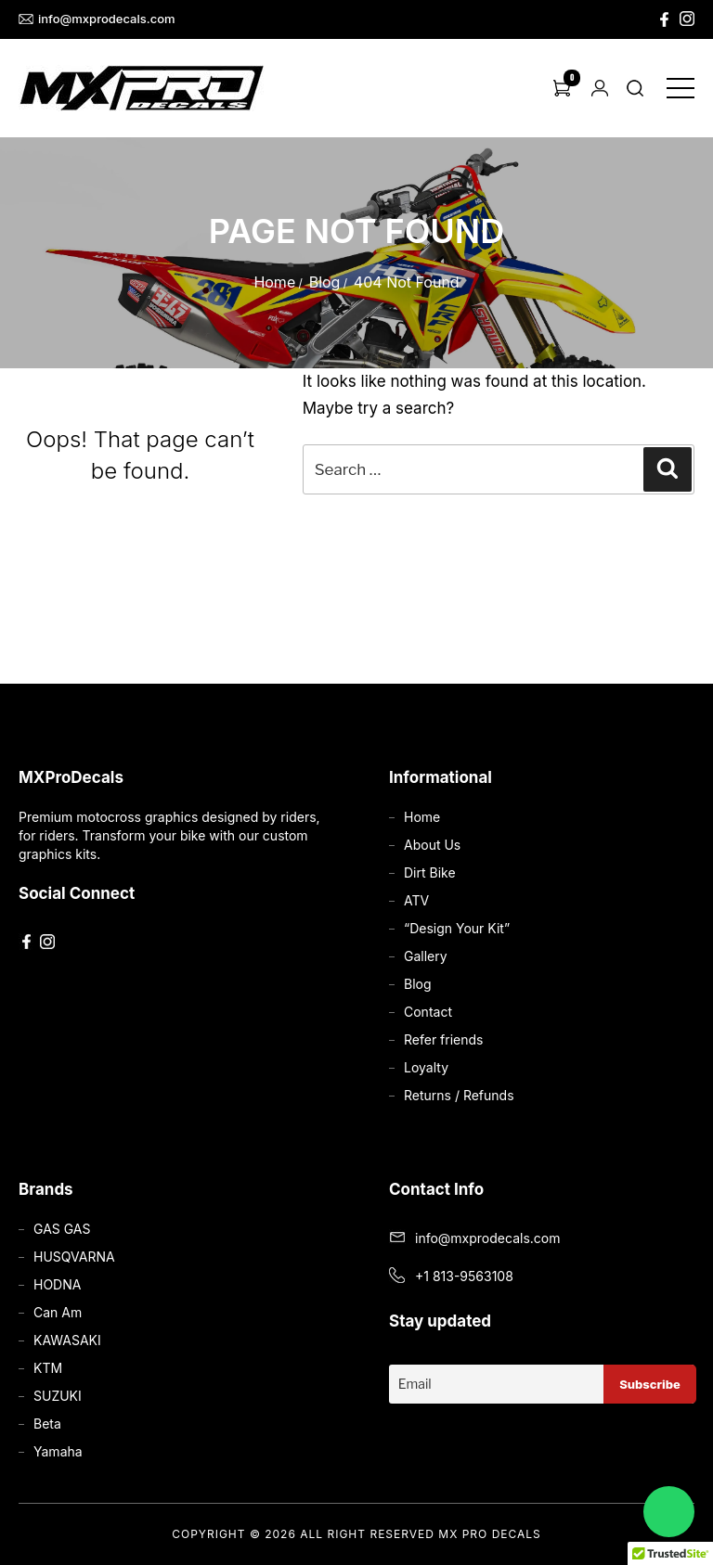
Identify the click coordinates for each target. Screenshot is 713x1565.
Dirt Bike (430, 872)
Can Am (57, 1312)
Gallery (425, 956)
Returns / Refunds (459, 1095)
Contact (428, 1012)
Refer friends (443, 1039)
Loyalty (426, 1067)
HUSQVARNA (74, 1256)
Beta (47, 1423)
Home (274, 282)
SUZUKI (57, 1396)
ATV (416, 900)
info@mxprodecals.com (97, 19)
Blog (325, 282)
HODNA (57, 1284)
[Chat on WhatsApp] (668, 1511)
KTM (47, 1368)
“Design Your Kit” (457, 928)
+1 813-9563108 (464, 1276)
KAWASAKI (67, 1340)
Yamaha (58, 1451)
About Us (432, 845)
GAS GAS (61, 1229)
